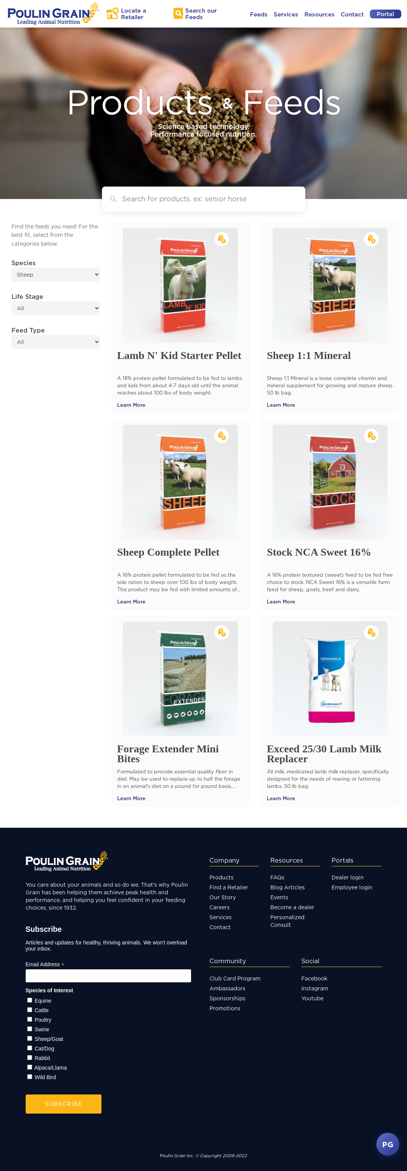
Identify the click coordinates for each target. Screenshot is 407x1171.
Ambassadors (227, 988)
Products (221, 877)
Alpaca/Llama (50, 1068)
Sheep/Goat (48, 1039)
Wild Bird (45, 1077)
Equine (42, 1001)
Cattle (41, 1010)
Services (286, 14)
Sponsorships (227, 998)
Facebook (314, 978)
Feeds (259, 14)
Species (23, 262)
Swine (41, 1029)
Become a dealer (292, 907)
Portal (385, 14)
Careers (219, 907)
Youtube (312, 998)
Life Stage (27, 296)
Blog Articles (287, 887)
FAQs (277, 877)
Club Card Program (234, 978)
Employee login (352, 887)
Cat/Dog (44, 1048)
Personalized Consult (287, 921)
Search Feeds (201, 13)
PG (388, 1144)
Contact (352, 14)
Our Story (222, 897)
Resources (319, 14)
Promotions (224, 1008)
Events (279, 897)
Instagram (314, 988)
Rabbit (42, 1058)
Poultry (42, 1020)
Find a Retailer (228, 887)
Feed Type (28, 330)
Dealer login (348, 877)
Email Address (45, 964)
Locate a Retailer (133, 13)
